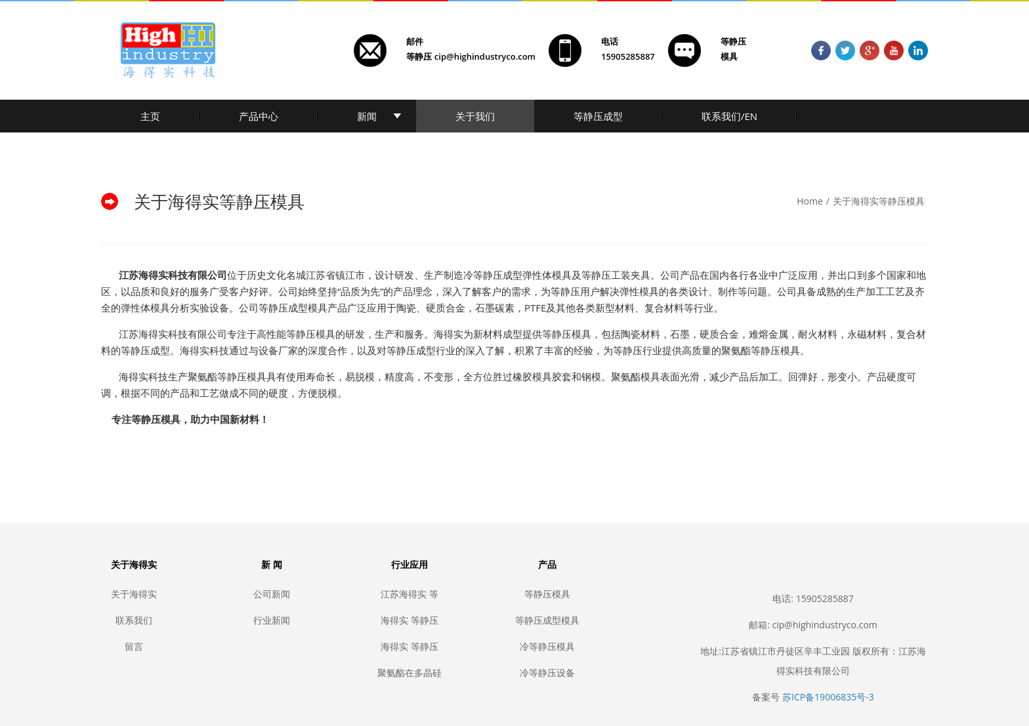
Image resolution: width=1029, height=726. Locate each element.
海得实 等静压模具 (409, 646)
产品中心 (258, 116)
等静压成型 (598, 116)
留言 (134, 646)
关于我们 (475, 116)
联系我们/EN (729, 116)
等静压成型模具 (547, 620)
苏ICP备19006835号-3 (828, 697)
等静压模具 (547, 594)
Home (810, 201)
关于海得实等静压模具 (879, 201)
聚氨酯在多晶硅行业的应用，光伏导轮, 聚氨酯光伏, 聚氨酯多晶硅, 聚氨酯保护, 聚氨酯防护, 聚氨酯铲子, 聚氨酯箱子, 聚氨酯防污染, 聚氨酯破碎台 (409, 672)
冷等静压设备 (547, 672)
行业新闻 (271, 620)
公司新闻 (271, 594)
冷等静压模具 (547, 646)
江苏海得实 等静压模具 (409, 594)
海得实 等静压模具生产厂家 (409, 620)
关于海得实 (134, 594)
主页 (150, 116)
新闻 (367, 116)
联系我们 (134, 620)
